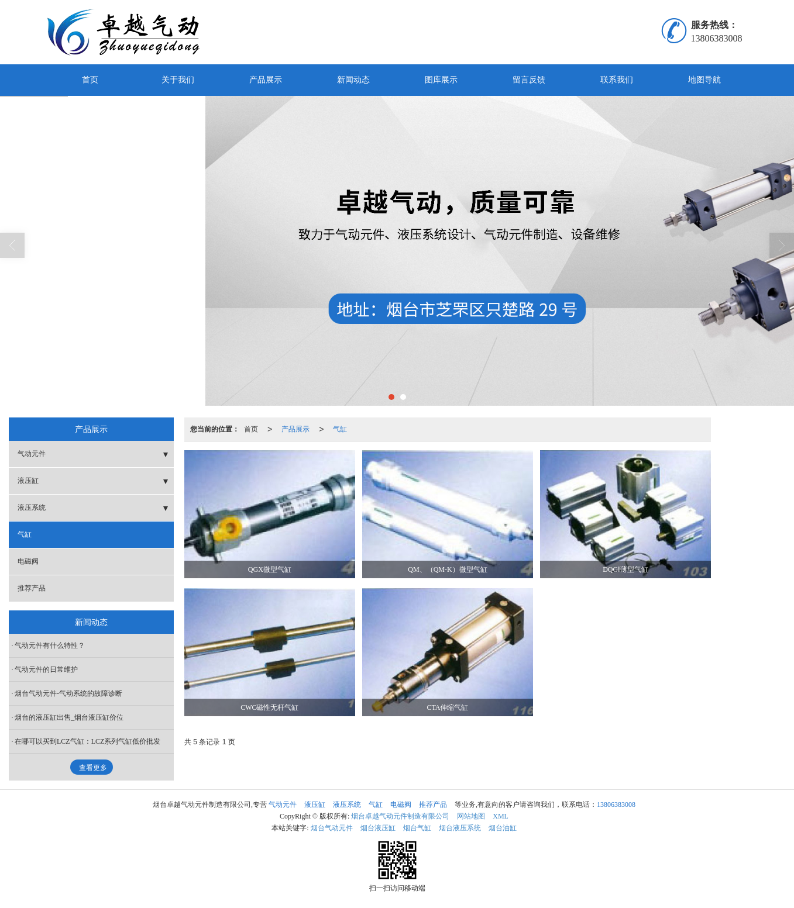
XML (500, 816)
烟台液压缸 (378, 828)
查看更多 (93, 768)
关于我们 (177, 79)
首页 (90, 79)
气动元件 (32, 454)
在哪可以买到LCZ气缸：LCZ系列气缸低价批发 (87, 741)
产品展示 (265, 79)
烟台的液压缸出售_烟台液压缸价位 (69, 717)
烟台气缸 (417, 828)
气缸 (340, 429)
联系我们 (616, 79)
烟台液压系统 (460, 828)
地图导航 (704, 79)
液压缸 (28, 481)
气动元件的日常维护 (46, 669)
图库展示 (441, 79)
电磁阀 (28, 561)
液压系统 (32, 507)
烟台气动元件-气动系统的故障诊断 (68, 693)
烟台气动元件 (332, 828)
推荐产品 (32, 588)
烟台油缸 (503, 828)
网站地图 (471, 816)
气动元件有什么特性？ (50, 645)
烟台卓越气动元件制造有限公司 (400, 816)
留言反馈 (529, 79)
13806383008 (616, 804)
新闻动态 (353, 79)
